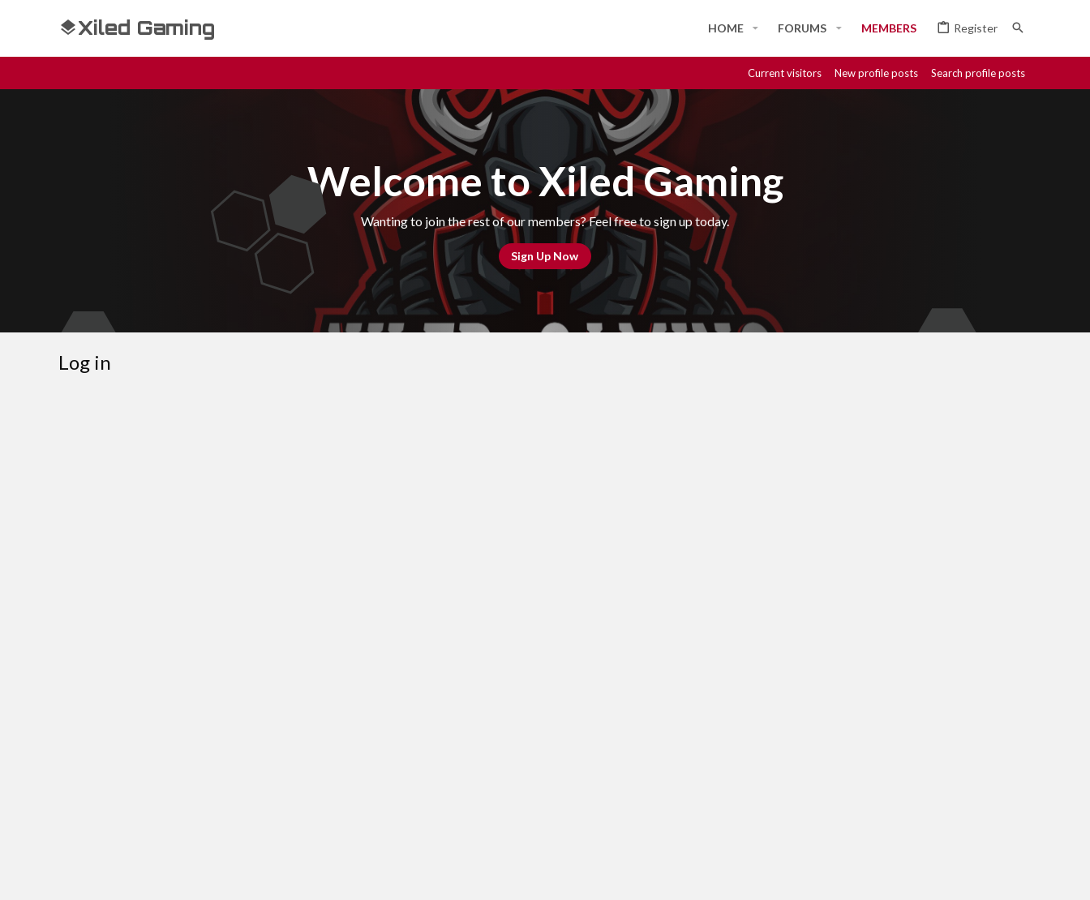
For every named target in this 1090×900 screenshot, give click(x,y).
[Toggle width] (76, 816)
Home (964, 815)
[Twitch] (963, 873)
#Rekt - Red (148, 816)
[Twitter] (992, 873)
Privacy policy (863, 815)
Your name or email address (294, 486)
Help (925, 815)
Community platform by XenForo (225, 873)
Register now (605, 681)
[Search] (1018, 28)
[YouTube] (1022, 873)
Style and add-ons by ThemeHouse (493, 873)
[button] (755, 28)
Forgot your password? (450, 559)
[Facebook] (876, 873)
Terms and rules (769, 815)
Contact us (684, 815)
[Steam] (934, 873)
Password (338, 537)
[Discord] (905, 873)
